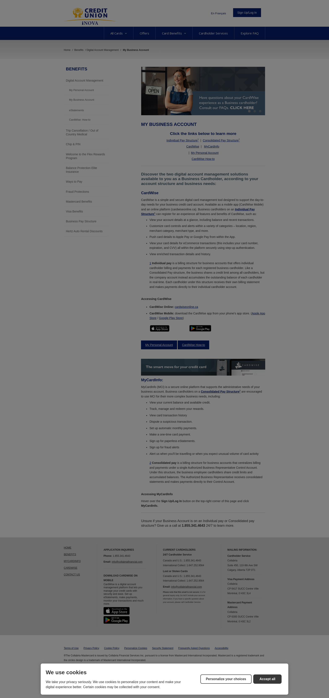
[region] (164, 679)
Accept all (267, 679)
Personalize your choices (226, 679)
